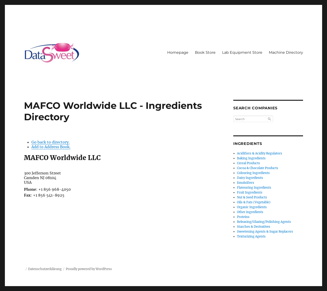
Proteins (243, 217)
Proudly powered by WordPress (89, 269)
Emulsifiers (245, 183)
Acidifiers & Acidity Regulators (259, 153)
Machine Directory (286, 52)
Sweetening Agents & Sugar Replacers (265, 232)
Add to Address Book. (50, 146)
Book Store (205, 52)
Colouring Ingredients (253, 173)
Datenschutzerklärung (45, 269)
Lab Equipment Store (242, 52)
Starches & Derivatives (253, 227)
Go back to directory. (50, 142)
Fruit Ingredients (249, 192)
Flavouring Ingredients (254, 188)
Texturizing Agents (251, 236)
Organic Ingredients (252, 207)
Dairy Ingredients (250, 178)
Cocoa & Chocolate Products (257, 168)
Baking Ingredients (251, 158)
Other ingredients (250, 212)
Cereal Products (248, 163)
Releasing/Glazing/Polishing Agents (264, 222)
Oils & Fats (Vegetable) (253, 202)
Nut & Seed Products (252, 197)
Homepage (177, 52)
